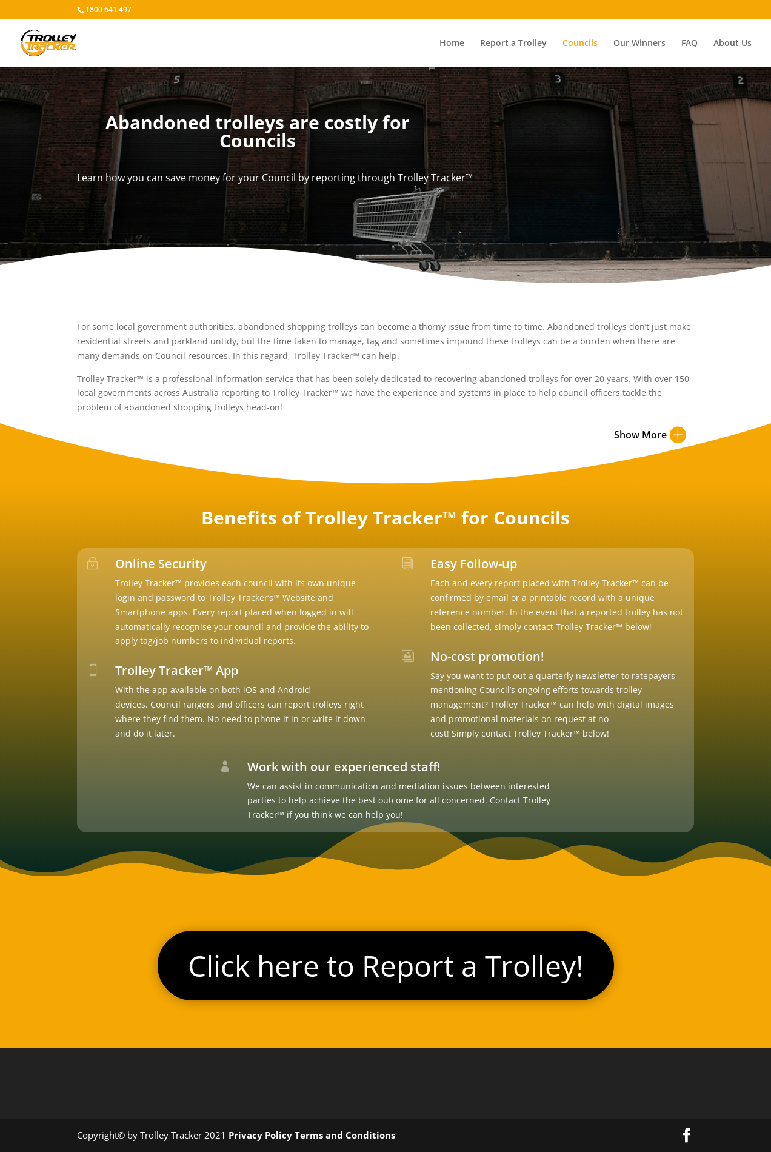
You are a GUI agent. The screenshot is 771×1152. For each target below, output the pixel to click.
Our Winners (639, 44)
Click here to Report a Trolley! (386, 965)
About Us (732, 44)
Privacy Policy (260, 1135)
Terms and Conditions (345, 1135)
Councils (580, 44)
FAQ (689, 44)
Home (451, 44)
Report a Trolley (513, 44)
